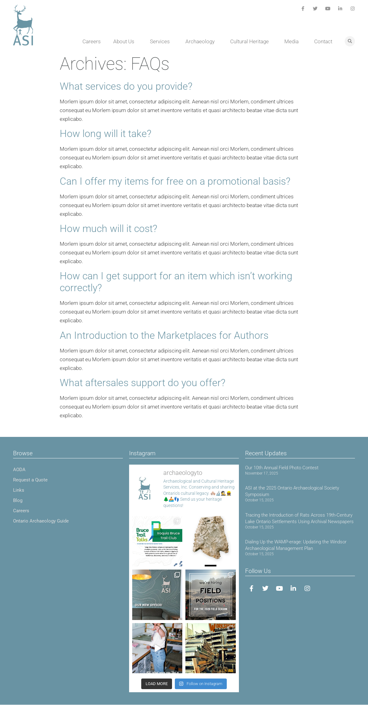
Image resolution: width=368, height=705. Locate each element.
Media (293, 41)
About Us (125, 41)
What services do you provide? (126, 86)
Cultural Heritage (251, 41)
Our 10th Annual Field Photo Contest (282, 468)
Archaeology (201, 41)
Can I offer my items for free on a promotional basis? (175, 181)
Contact (323, 41)
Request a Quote (30, 480)
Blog (17, 500)
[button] (350, 41)
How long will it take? (105, 134)
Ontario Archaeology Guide (41, 521)
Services (161, 41)
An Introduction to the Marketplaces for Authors (164, 335)
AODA (19, 469)
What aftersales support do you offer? (143, 383)
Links (18, 490)
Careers (91, 41)
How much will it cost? (108, 228)
